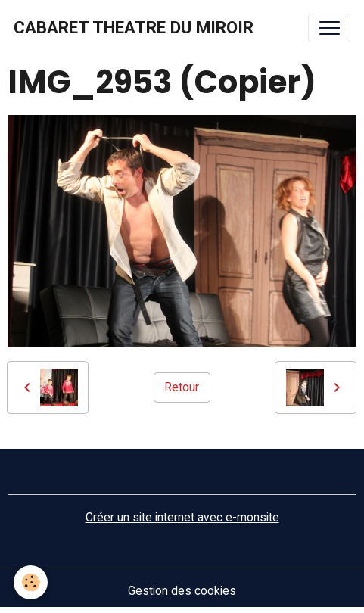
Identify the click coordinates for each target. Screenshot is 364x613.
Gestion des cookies (182, 590)
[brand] (134, 28)
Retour (181, 387)
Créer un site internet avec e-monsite (182, 517)
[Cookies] (31, 582)
